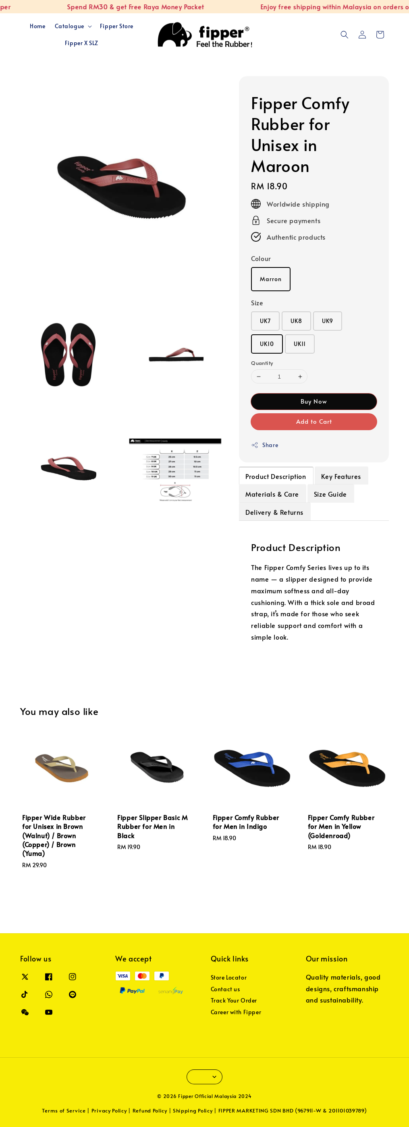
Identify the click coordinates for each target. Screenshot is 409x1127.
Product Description (275, 476)
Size (257, 302)
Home (37, 26)
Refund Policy (150, 1110)
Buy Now (314, 401)
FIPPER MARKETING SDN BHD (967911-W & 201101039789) (292, 1110)
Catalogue (69, 26)
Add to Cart (314, 421)
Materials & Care (272, 493)
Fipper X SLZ (81, 43)
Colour (261, 258)
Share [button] (264, 445)
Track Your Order (234, 1000)
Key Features (341, 476)
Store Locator (229, 977)
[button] (344, 35)
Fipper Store (116, 26)
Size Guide (330, 493)
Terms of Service (63, 1110)
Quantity (262, 363)
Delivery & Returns (274, 512)
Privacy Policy (109, 1110)
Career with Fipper (236, 1012)
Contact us (225, 989)
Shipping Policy (193, 1110)
